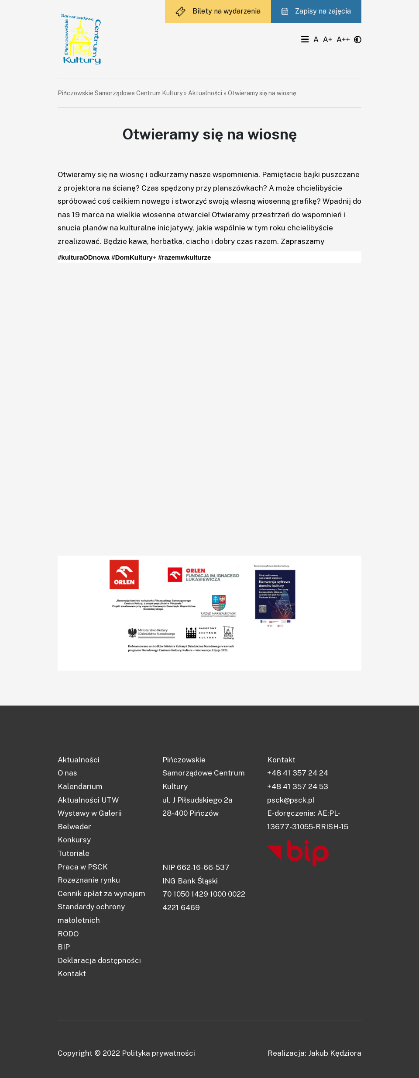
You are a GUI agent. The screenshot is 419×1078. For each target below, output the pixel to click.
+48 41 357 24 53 (297, 786)
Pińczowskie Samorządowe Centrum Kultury (120, 93)
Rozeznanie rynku (89, 880)
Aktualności (205, 93)
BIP (64, 946)
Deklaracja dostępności (99, 960)
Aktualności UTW (88, 800)
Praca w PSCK (83, 866)
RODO (68, 933)
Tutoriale (73, 853)
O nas (67, 773)
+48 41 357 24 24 (297, 773)
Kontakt (72, 973)
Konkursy (74, 839)
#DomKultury (131, 257)
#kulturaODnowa (84, 257)
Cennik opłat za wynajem (101, 893)
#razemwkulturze (184, 257)
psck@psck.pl (291, 800)
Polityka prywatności (158, 1053)
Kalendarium (80, 786)
